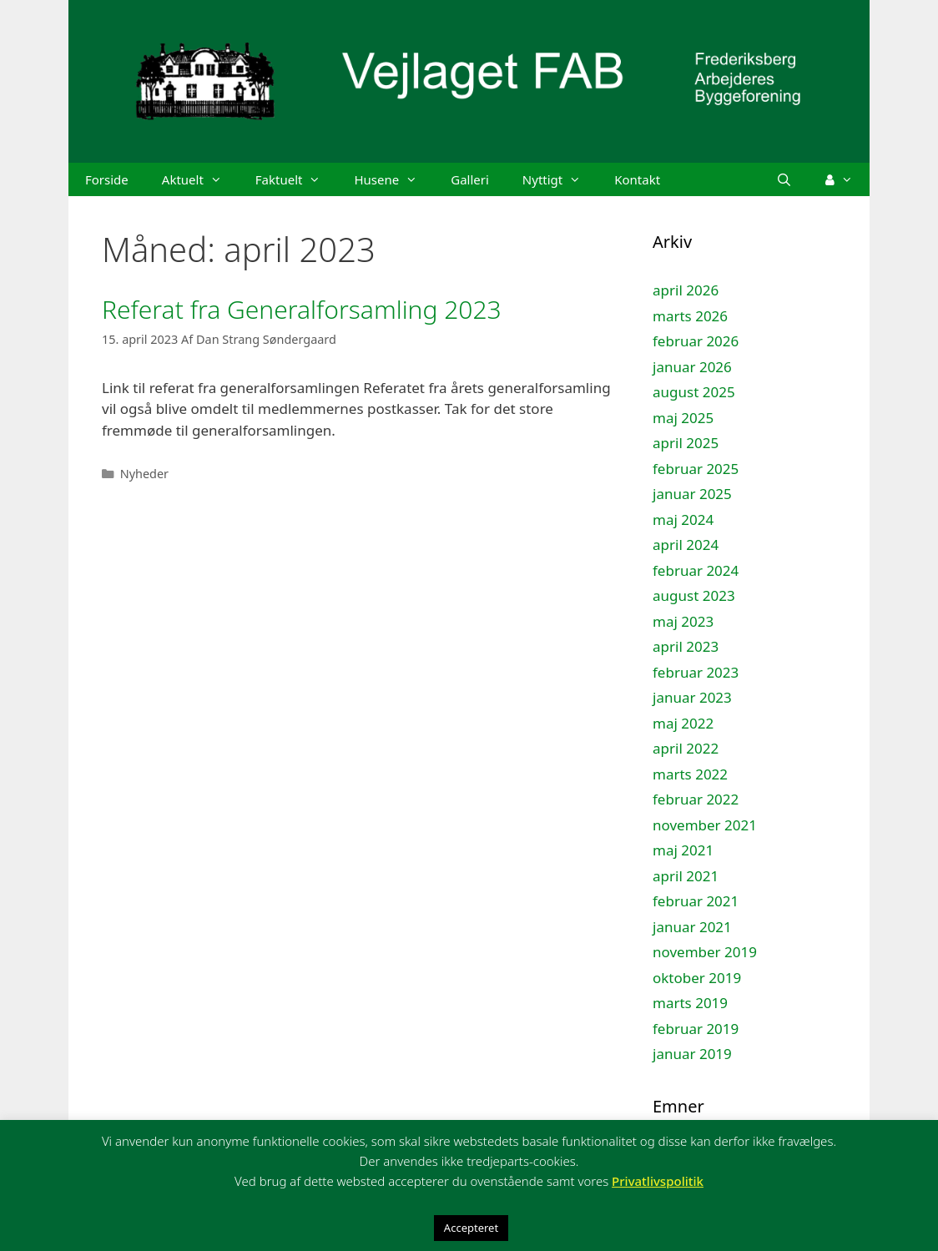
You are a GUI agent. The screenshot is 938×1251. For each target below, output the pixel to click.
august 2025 (694, 391)
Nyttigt (560, 179)
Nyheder (144, 474)
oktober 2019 (697, 977)
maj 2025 (683, 417)
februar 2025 (696, 468)
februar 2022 (696, 799)
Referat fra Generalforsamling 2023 (302, 309)
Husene (394, 179)
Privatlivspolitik (658, 1181)
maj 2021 (683, 850)
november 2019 (705, 951)
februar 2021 (696, 901)
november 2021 (705, 825)
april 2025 (686, 442)
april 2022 (686, 748)
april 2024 (686, 544)
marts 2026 (690, 315)
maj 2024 (683, 519)
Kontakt (637, 179)
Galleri (470, 179)
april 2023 (686, 646)
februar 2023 (696, 672)
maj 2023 (683, 621)
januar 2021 (692, 926)
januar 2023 (692, 697)
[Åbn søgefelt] (784, 179)
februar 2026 (696, 341)
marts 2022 (690, 774)
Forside (107, 179)
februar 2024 (696, 570)
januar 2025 (692, 493)
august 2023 (694, 595)
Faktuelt (296, 179)
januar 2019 (692, 1053)
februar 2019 (696, 1028)
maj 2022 (683, 723)
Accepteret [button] (471, 1227)
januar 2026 (692, 366)
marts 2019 (690, 1002)
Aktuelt (200, 179)
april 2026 (686, 290)
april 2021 (686, 875)
